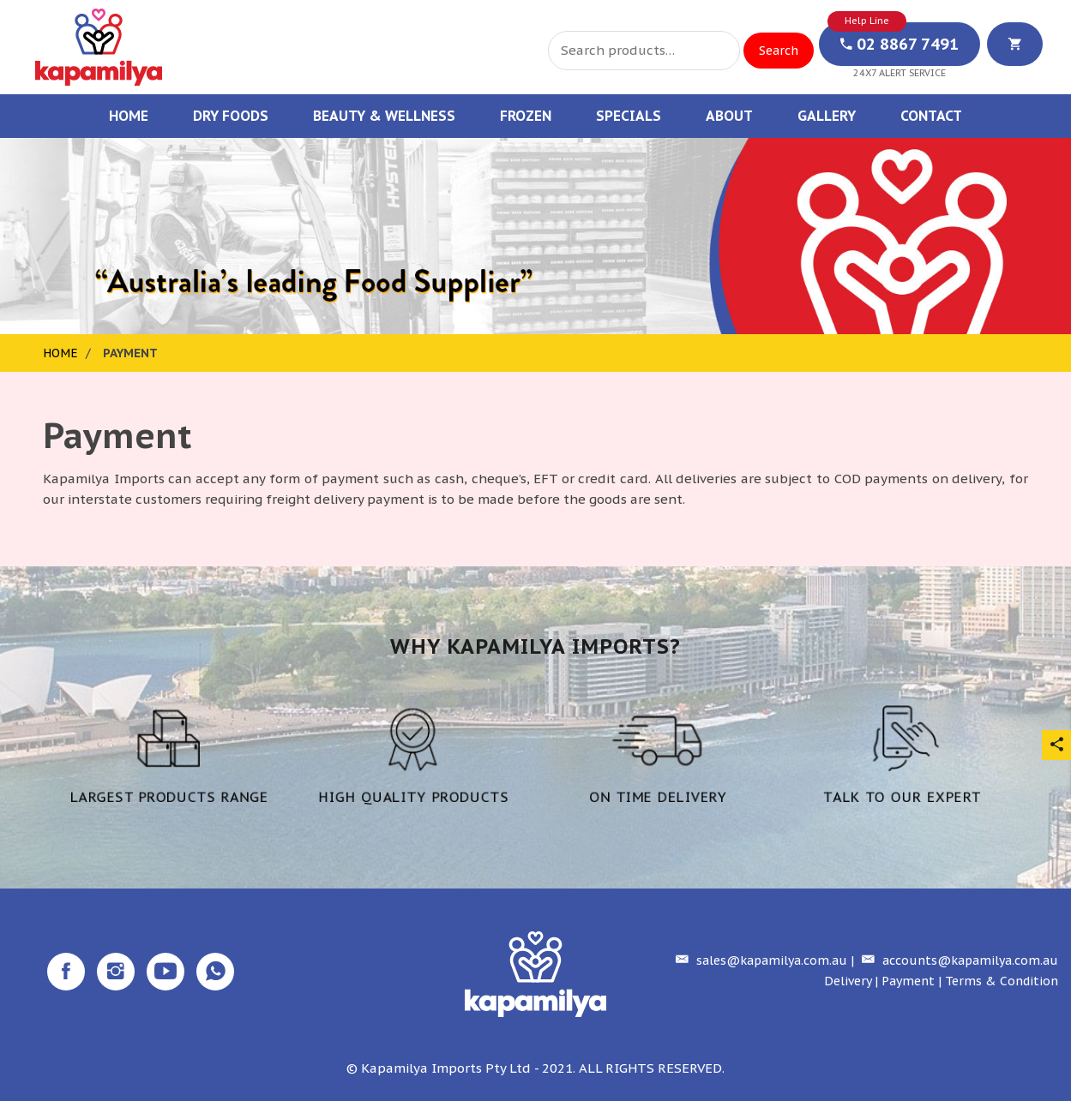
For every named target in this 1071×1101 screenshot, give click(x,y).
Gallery (826, 115)
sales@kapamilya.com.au (759, 960)
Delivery (847, 981)
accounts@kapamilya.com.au (957, 960)
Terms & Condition (1001, 981)
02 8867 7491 (899, 44)
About (729, 115)
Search (778, 50)
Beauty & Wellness (384, 115)
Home (128, 115)
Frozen (525, 115)
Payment (908, 981)
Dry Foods (230, 115)
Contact (931, 115)
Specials (628, 115)
